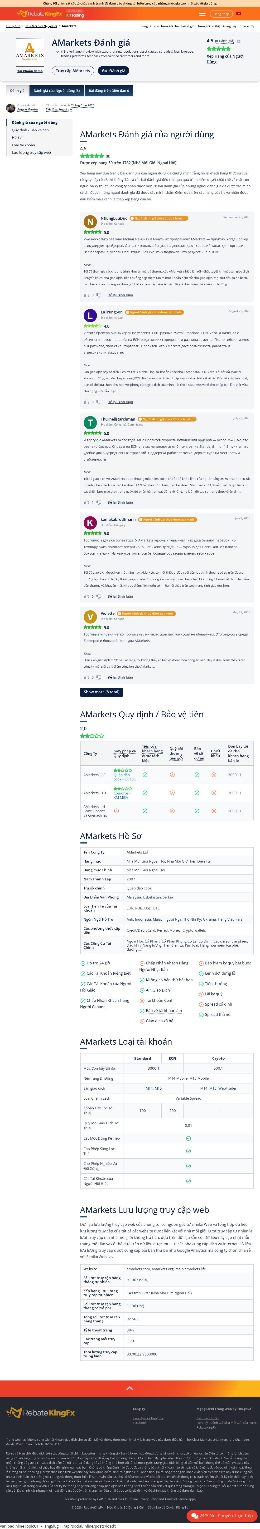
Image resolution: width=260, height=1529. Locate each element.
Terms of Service (176, 1499)
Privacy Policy (148, 1499)
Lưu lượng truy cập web (31, 152)
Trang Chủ (13, 26)
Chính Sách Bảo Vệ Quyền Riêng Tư (163, 1507)
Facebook (140, 1422)
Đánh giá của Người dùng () (57, 90)
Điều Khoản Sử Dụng (121, 1507)
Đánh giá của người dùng (35, 122)
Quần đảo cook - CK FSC (125, 777)
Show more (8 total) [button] (101, 692)
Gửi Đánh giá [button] (113, 70)
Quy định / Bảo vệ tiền (30, 130)
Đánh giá (17, 90)
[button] (238, 13)
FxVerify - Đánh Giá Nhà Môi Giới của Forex (227, 1422)
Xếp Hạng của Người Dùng (225, 59)
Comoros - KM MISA (122, 795)
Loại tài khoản (23, 145)
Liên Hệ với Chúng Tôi (148, 1418)
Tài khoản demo (30, 71)
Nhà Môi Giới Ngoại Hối (41, 26)
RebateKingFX (206, 1427)
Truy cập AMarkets (73, 70)
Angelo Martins (27, 109)
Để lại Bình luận (120, 295)
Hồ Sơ (17, 137)
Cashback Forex (208, 1418)
